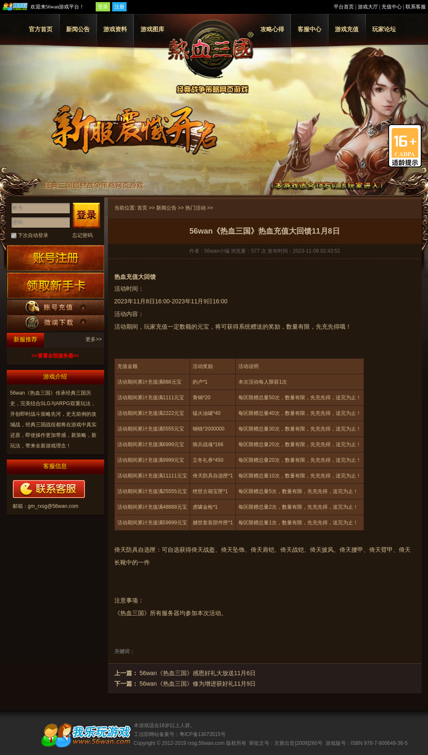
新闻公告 (78, 29)
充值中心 (391, 7)
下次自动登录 (33, 235)
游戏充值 (347, 29)
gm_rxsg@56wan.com (53, 506)
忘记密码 (82, 235)
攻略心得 (272, 29)
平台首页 (344, 7)
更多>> (94, 339)
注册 (119, 7)
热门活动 (195, 208)
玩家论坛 (384, 29)
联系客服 (416, 7)
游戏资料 (115, 29)
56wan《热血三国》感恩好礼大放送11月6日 (197, 673)
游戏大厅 (368, 7)
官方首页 (40, 29)
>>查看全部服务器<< (55, 356)
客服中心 (309, 29)
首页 (142, 208)
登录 (103, 7)
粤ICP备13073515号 (202, 734)
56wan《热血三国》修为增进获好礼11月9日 (197, 683)
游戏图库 (152, 29)
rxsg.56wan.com (206, 743)
